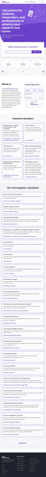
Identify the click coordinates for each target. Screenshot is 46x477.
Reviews (3, 468)
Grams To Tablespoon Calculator (12, 422)
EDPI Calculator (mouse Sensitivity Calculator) (15, 310)
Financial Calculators (20, 461)
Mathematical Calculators (21, 465)
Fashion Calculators (33, 468)
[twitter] (34, 2)
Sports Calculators (33, 466)
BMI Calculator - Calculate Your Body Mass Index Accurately (19, 236)
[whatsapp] (32, 2)
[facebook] (29, 2)
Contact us (4, 473)
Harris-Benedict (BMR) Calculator (12, 335)
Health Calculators (20, 463)
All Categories (32, 470)
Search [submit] (37, 52)
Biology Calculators (20, 458)
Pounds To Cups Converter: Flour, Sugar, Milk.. (15, 385)
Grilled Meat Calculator (9, 286)
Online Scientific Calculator (32, 156)
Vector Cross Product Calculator (12, 201)
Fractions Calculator (8, 372)
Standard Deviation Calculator (11, 348)
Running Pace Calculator (9, 323)
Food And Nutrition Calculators (35, 461)
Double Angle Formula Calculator (12, 409)
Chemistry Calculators (33, 458)
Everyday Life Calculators (34, 463)
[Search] (40, 1)
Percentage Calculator (9, 360)
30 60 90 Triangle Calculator (10, 211)
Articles (3, 466)
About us (3, 464)
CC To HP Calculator (8, 273)
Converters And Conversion (34, 460)
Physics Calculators (20, 466)
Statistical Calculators (20, 470)
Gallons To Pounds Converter (11, 434)
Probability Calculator (31, 177)
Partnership (4, 469)
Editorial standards (5, 471)
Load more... (23, 443)
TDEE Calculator (7, 156)
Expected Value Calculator (10, 224)
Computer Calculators (20, 468)
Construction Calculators (21, 460)
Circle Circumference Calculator (11, 397)
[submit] (42, 2)
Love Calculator (29, 140)
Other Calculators (33, 465)
